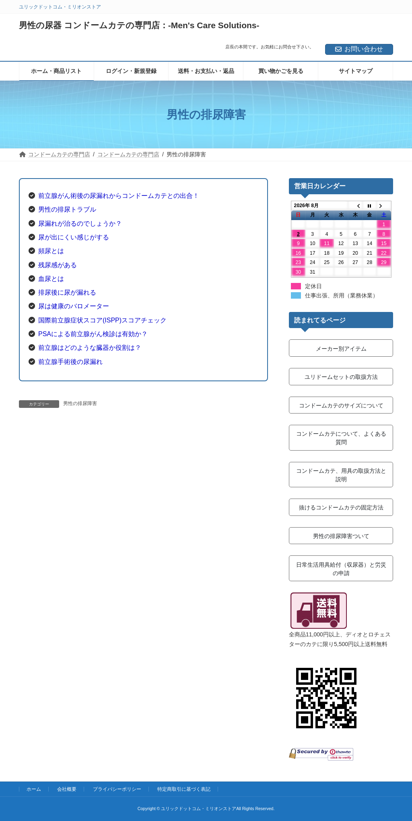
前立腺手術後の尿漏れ (70, 361)
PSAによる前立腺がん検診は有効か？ (93, 333)
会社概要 (66, 789)
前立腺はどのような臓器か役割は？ (89, 347)
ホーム (34, 789)
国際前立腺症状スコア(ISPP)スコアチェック (102, 320)
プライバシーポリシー (117, 789)
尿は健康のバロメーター (73, 306)
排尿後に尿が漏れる (67, 292)
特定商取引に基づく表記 (183, 789)
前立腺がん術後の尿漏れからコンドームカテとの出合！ (118, 195)
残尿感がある (57, 265)
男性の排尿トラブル (67, 209)
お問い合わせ (359, 49)
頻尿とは (51, 250)
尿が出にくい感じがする (73, 237)
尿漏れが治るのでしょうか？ (80, 223)
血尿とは (51, 278)
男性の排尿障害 (80, 403)
